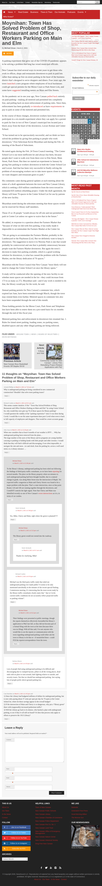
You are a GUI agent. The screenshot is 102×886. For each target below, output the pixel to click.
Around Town (22, 334)
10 (86, 126)
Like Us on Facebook (14, 827)
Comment (8, 739)
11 (90, 126)
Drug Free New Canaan (44, 844)
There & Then (46, 12)
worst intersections (45, 493)
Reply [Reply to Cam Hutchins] (7, 719)
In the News (20, 2)
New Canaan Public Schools (45, 811)
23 (81, 136)
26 (94, 136)
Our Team (12, 2)
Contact (27, 2)
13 (98, 126)
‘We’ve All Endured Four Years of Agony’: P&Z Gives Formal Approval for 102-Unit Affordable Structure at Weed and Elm (84, 55)
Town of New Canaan (43, 807)
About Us (4, 2)
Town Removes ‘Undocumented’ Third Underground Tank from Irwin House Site (83, 208)
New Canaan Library (42, 814)
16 (81, 131)
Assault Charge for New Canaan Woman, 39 (84, 60)
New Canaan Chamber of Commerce (48, 818)
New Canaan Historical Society (46, 840)
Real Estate (23, 12)
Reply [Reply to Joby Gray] (7, 452)
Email (9, 778)
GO (97, 2)
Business (34, 12)
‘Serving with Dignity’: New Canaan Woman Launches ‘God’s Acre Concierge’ (84, 37)
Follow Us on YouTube (15, 838)
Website (8, 786)
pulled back (52, 96)
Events (83, 12)
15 (77, 131)
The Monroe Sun (77, 818)
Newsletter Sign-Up (37, 2)
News (12, 12)
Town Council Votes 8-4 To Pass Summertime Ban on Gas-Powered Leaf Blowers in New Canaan (85, 213)
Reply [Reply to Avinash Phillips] (7, 396)
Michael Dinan (10, 48)
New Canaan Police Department (47, 821)
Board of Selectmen (47, 334)
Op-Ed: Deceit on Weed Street (80, 192)
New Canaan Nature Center (45, 837)
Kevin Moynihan (9, 337)
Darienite (74, 807)
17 (86, 131)
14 (73, 131)
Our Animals (60, 12)
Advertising (48, 2)
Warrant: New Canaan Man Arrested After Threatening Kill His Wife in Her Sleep (83, 49)
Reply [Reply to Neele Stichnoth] (13, 519)
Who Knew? (8, 17)
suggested (16, 90)
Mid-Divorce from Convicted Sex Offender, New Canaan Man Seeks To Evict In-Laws (84, 225)
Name (9, 769)
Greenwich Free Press (79, 811)
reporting (55, 471)
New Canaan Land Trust (44, 828)
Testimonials (56, 2)
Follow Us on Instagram (15, 843)
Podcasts (71, 12)
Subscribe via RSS (14, 848)
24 (86, 136)
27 (98, 136)
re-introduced (37, 106)
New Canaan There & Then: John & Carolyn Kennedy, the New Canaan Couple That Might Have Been (85, 43)
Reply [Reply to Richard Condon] (7, 423)
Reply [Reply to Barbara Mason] (10, 683)
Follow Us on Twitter (14, 833)
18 (90, 131)
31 (73, 121)
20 (98, 131)
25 (90, 136)
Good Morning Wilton (79, 814)
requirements (56, 106)
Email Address (85, 88)
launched (11, 83)
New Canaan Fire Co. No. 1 (45, 824)
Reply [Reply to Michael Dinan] (10, 500)
